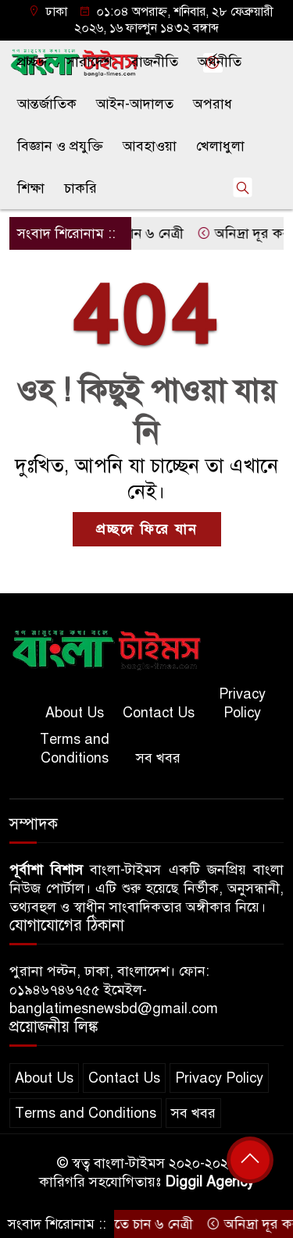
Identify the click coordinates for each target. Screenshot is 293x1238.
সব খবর (158, 758)
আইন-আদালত (134, 103)
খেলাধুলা (220, 146)
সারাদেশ (89, 61)
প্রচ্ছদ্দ (32, 61)
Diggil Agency (209, 1181)
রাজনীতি (154, 61)
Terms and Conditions (74, 749)
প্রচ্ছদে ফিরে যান (147, 529)
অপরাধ (212, 103)
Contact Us (159, 712)
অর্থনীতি (219, 61)
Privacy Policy (242, 703)
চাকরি (80, 188)
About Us (74, 712)
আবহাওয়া (150, 146)
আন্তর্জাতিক (47, 103)
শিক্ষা (31, 188)
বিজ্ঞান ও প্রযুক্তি (60, 146)
